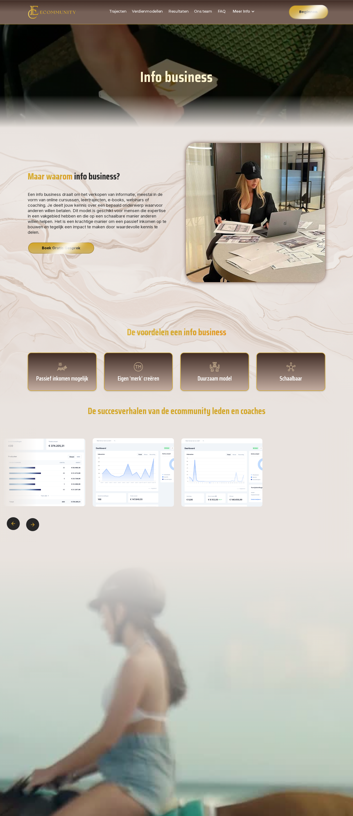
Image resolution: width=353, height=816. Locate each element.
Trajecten (118, 11)
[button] (243, 11)
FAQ (222, 11)
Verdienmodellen (147, 11)
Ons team (203, 11)
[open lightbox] (129, 472)
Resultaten (178, 11)
